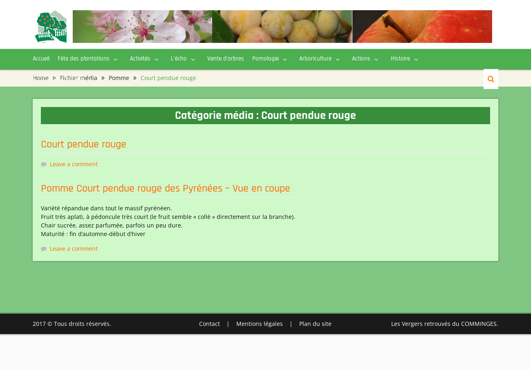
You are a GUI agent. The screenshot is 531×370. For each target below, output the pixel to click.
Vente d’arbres (225, 58)
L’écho (179, 58)
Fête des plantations (84, 58)
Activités (140, 58)
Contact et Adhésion (58, 78)
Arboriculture (315, 58)
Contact (209, 324)
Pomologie (265, 58)
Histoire (400, 58)
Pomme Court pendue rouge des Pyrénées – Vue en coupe (165, 188)
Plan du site (315, 324)
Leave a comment (74, 164)
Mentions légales (259, 324)
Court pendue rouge (83, 144)
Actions (361, 58)
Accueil (41, 58)
